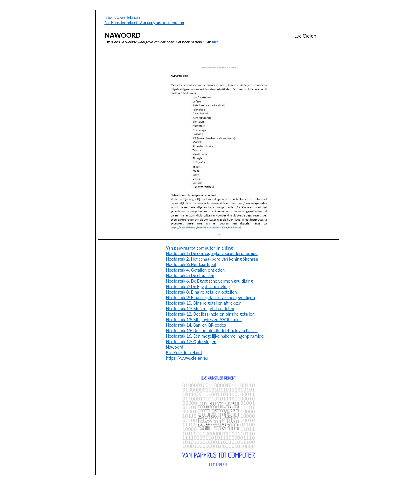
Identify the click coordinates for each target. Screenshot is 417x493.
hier (215, 42)
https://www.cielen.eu (122, 17)
